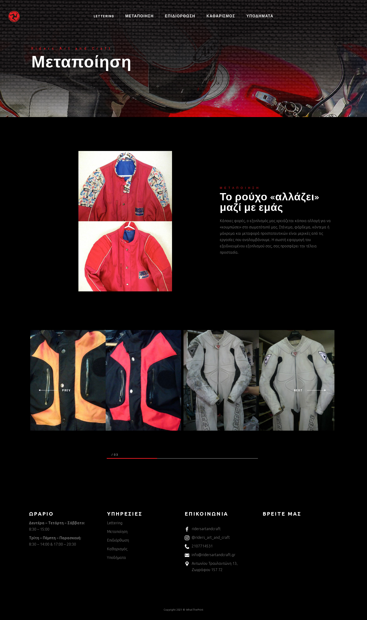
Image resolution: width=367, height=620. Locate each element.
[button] (132, 458)
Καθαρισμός (117, 549)
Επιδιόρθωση (118, 540)
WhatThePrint (194, 609)
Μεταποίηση (117, 531)
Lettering (114, 523)
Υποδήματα (116, 557)
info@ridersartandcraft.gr (210, 555)
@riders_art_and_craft (207, 537)
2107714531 (199, 546)
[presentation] (54, 390)
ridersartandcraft (203, 529)
